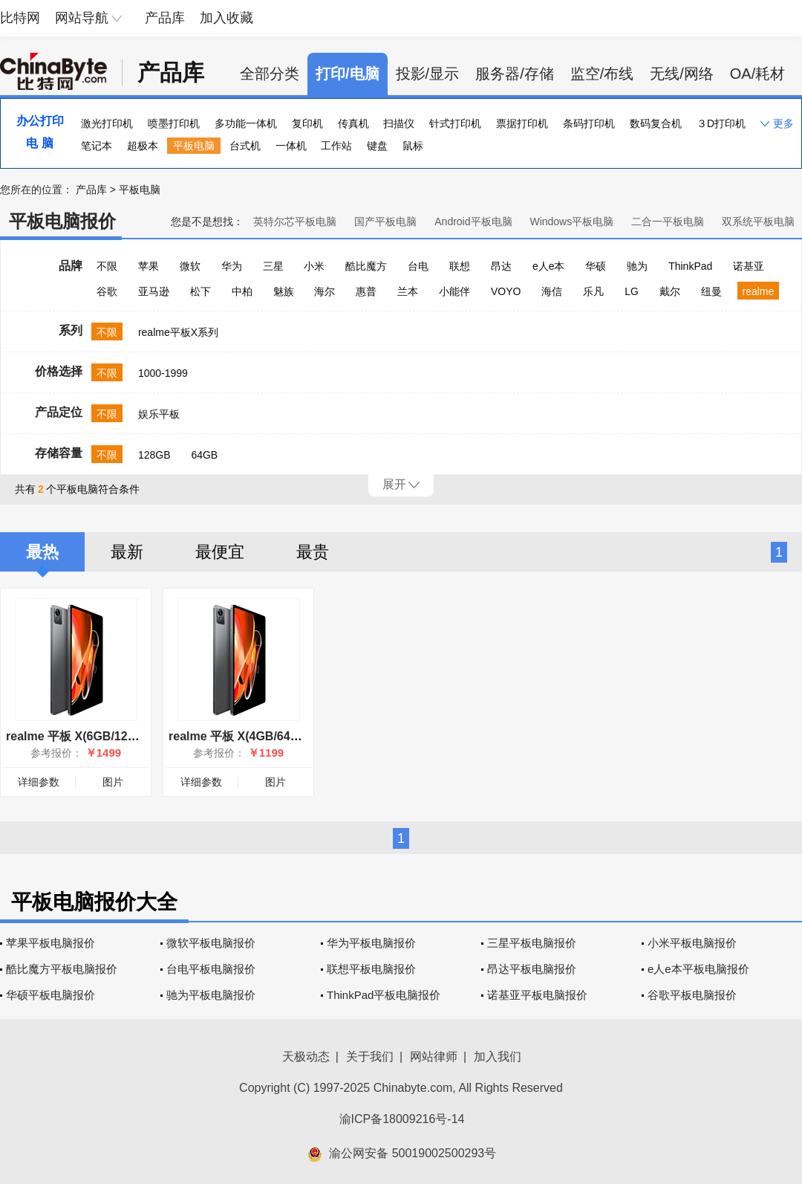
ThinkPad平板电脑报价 (383, 995)
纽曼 (711, 291)
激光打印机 (107, 123)
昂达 (501, 266)
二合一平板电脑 (667, 221)
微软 (190, 266)
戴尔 (669, 291)
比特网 (20, 17)
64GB (204, 455)
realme (759, 291)
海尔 (324, 291)
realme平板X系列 (178, 332)
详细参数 (38, 782)
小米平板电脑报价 (692, 942)
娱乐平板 (159, 414)
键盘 (377, 146)
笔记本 (96, 146)
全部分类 (269, 73)
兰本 (407, 291)
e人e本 (548, 266)
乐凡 (593, 291)
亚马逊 (153, 291)
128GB (154, 455)
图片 (112, 782)
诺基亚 (748, 266)
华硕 (595, 266)
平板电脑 (194, 146)
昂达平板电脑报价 (531, 969)
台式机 (245, 146)
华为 (231, 266)
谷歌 (107, 291)
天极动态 (306, 1056)
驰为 (637, 266)
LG (632, 291)
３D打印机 (721, 123)
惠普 (366, 291)
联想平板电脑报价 (371, 969)
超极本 (142, 146)
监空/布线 (602, 73)
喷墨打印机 (174, 123)
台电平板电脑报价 (210, 969)
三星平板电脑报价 (531, 942)
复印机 (307, 123)
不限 (107, 266)
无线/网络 (682, 73)
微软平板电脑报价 (210, 942)
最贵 (312, 552)
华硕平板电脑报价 (50, 995)
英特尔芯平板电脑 (294, 221)
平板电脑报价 (62, 221)
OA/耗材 (757, 73)
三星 (273, 266)
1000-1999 (163, 373)
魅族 (283, 291)
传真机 (353, 123)
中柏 (242, 291)
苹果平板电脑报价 (50, 942)
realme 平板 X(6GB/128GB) (81, 736)
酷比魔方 (366, 266)
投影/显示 (428, 73)
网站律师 (433, 1056)
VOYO (506, 291)
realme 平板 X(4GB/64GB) (240, 736)
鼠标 (412, 146)
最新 (127, 552)
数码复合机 (656, 123)
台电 (418, 266)
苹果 (148, 266)
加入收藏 (226, 17)
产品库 (165, 17)
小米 (314, 266)
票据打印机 (522, 123)
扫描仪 (398, 123)
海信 (551, 291)
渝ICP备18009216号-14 (402, 1119)
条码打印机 (589, 123)
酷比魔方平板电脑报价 (61, 969)
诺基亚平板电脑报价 (537, 995)
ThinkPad (690, 266)
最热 (42, 552)
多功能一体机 (246, 123)
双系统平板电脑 (758, 221)
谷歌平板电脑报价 (692, 995)
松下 (200, 291)
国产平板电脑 (385, 221)
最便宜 (219, 552)
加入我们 (497, 1056)
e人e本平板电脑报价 (698, 969)
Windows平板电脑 (571, 221)
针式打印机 (455, 123)
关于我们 (370, 1056)
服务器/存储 (514, 73)
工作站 (336, 146)
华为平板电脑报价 (371, 942)
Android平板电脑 (473, 221)
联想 (459, 266)
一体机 (291, 146)
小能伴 (454, 291)
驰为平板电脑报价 (210, 995)
